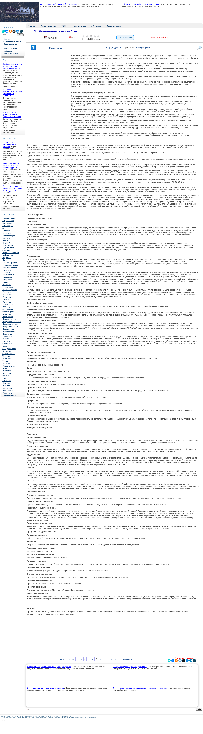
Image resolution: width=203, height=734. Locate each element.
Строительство (8, 354)
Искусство (6, 258)
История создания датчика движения (129, 666)
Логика (5, 282)
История (5, 260)
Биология (6, 231)
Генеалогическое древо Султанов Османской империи (12, 114)
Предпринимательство (11, 322)
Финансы (6, 376)
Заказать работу (159, 37)
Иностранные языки (10, 253)
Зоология (6, 250)
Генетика (6, 238)
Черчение (6, 383)
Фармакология (8, 366)
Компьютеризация (10, 265)
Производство (8, 329)
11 (106, 659)
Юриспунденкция (9, 395)
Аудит (4, 228)
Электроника (7, 390)
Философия (7, 373)
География (7, 240)
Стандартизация (9, 349)
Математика (7, 287)
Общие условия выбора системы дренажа (141, 4)
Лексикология (8, 275)
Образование (8, 309)
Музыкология (8, 304)
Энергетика (7, 393)
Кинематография (9, 263)
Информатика (8, 255)
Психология (7, 334)
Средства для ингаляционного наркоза (10, 144)
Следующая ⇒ (143, 47)
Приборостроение (10, 324)
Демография (7, 245)
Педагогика (7, 314)
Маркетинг (6, 285)
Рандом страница (48, 26)
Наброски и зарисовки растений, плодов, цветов (49, 666)
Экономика (7, 388)
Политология (7, 317)
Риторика (6, 341)
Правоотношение (9, 319)
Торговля (6, 361)
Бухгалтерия (7, 233)
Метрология (7, 299)
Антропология (8, 221)
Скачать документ (125, 37)
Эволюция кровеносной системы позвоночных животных (12, 92)
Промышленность (9, 331)
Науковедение (8, 307)
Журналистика (8, 248)
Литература (7, 280)
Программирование (10, 326)
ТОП (5, 46)
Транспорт (6, 363)
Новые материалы (11, 54)
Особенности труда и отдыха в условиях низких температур (12, 66)
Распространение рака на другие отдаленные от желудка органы (13, 188)
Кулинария (7, 270)
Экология (6, 386)
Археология (7, 223)
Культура (6, 272)
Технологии (7, 358)
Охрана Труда (8, 312)
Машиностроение (9, 290)
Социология (7, 344)
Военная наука (8, 235)
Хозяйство (6, 381)
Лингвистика (7, 277)
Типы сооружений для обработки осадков (58, 4)
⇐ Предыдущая (113, 47)
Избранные (8, 51)
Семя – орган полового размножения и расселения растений (140, 688)
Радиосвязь (7, 336)
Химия (5, 378)
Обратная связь (10, 44)
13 (116, 659)
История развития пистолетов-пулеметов (45, 688)
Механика (6, 302)
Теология (6, 356)
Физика (5, 368)
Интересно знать (10, 49)
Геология (6, 243)
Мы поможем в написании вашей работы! (83, 717)
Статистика (7, 351)
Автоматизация (8, 218)
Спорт (5, 346)
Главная (6, 39)
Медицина (6, 292)
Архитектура (7, 226)
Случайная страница (12, 41)
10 (101, 659)
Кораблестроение (9, 267)
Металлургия (7, 297)
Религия (5, 339)
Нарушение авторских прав (61, 717)
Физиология (7, 371)
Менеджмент (7, 294)
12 (111, 659)
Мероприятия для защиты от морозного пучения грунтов (12, 165)
